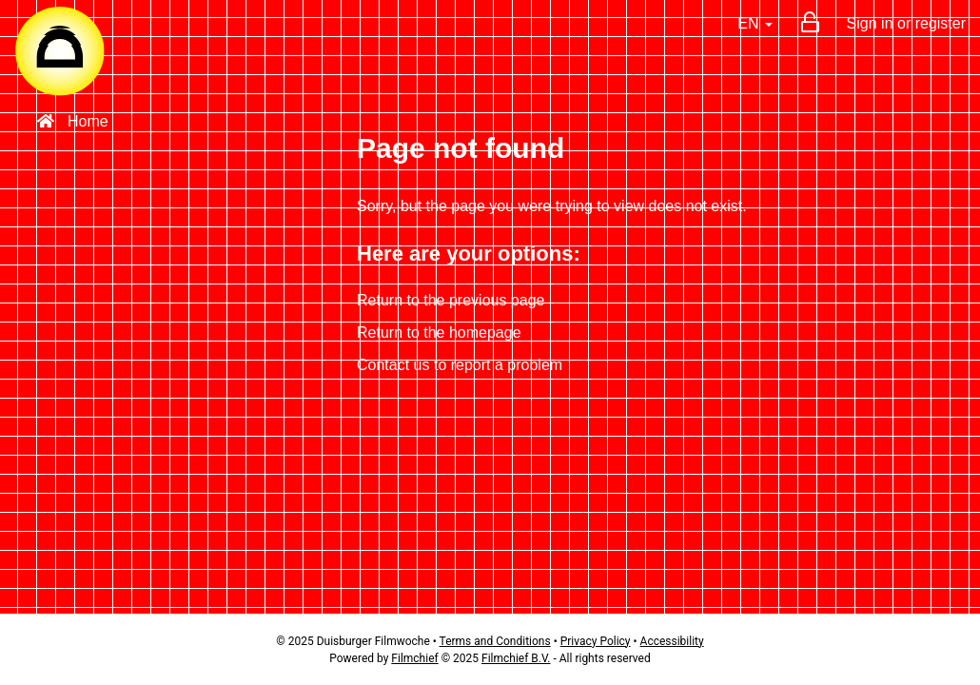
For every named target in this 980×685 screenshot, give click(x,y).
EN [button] (755, 23)
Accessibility (672, 641)
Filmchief (414, 658)
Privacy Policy (595, 641)
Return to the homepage (439, 332)
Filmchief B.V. (515, 658)
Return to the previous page (450, 300)
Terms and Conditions (495, 641)
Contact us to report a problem (459, 365)
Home (72, 121)
